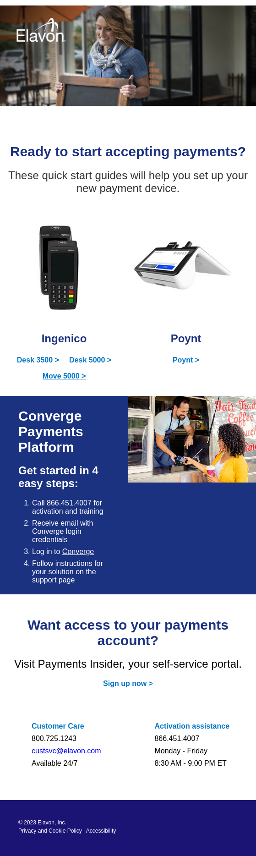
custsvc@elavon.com (66, 751)
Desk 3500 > (38, 360)
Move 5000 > (64, 376)
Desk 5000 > (90, 360)
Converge (78, 551)
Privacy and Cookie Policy (50, 831)
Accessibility (101, 831)
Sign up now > (128, 683)
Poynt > (186, 360)
